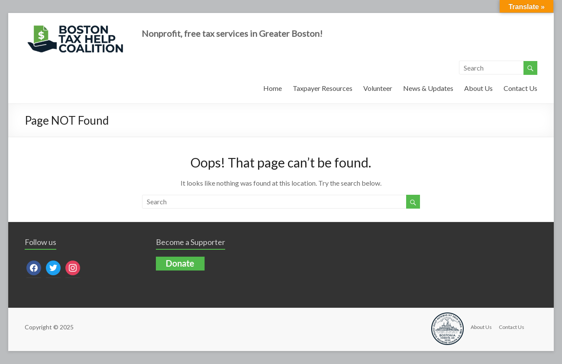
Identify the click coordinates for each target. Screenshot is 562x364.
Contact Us (520, 88)
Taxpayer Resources (322, 88)
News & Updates (428, 88)
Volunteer (377, 88)
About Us (478, 88)
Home (272, 88)
